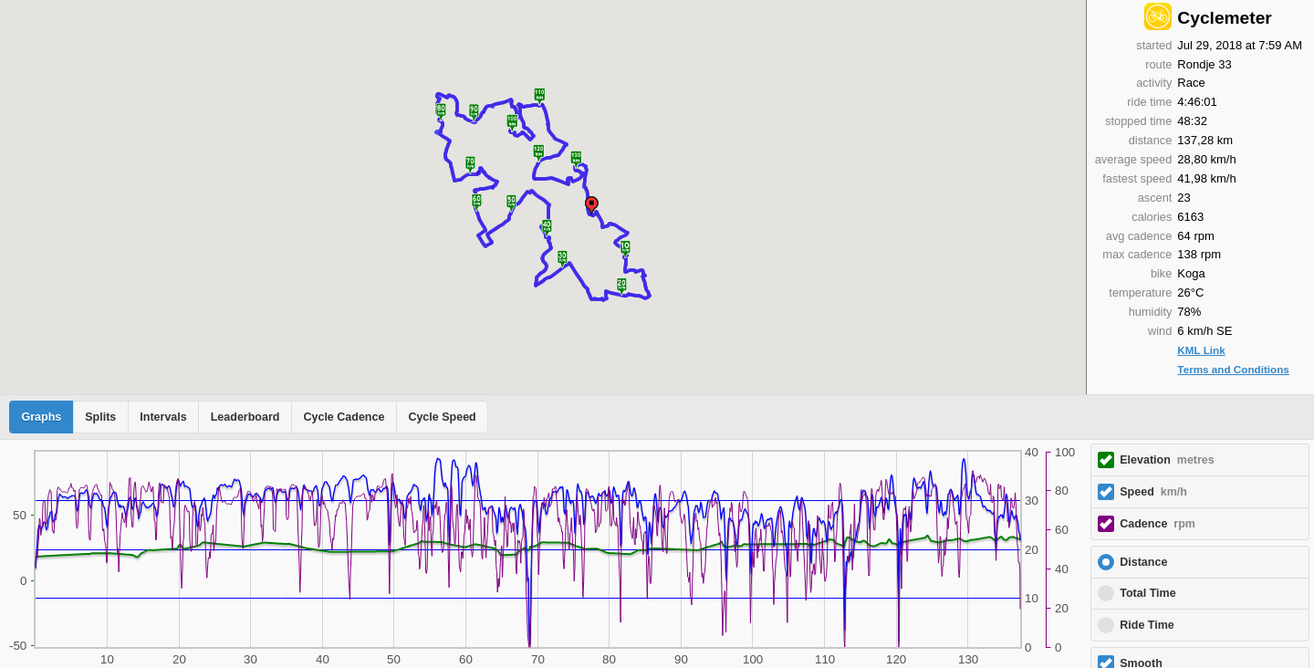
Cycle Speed (441, 417)
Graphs (42, 417)
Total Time (1147, 593)
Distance (1143, 562)
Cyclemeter (1224, 17)
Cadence (1157, 523)
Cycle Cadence (343, 417)
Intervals (163, 417)
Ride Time (1147, 625)
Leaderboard (245, 417)
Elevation (1167, 460)
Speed (1153, 491)
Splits (100, 417)
